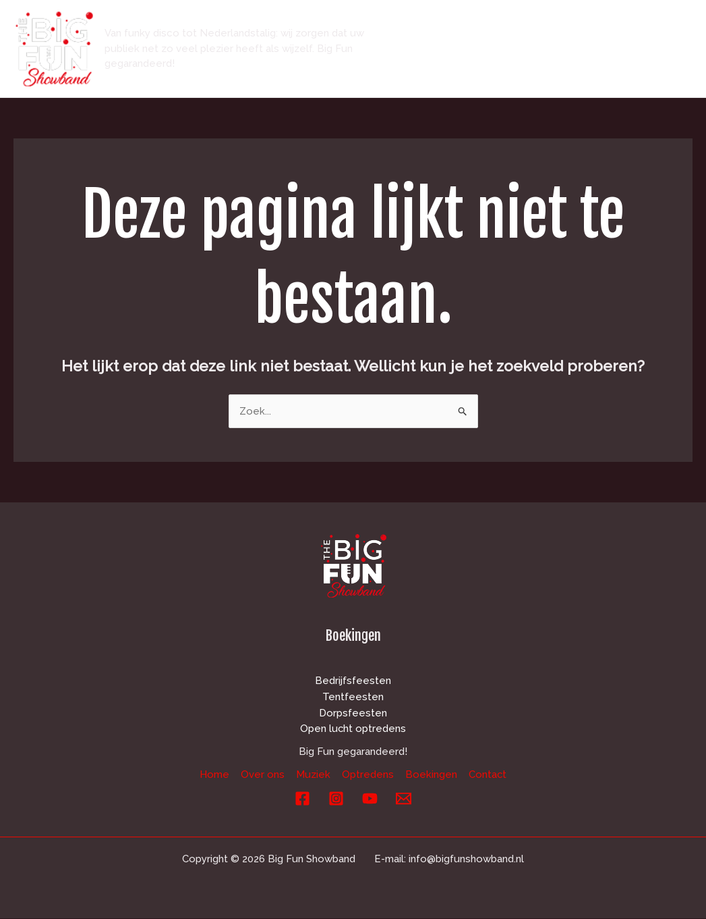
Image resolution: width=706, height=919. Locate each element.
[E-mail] (403, 799)
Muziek (551, 25)
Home (421, 25)
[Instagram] (336, 799)
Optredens (623, 25)
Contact (508, 72)
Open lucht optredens (353, 729)
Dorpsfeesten (353, 713)
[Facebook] (302, 799)
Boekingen (433, 72)
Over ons (485, 25)
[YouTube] (370, 799)
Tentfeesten (353, 697)
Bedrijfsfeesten (353, 681)
